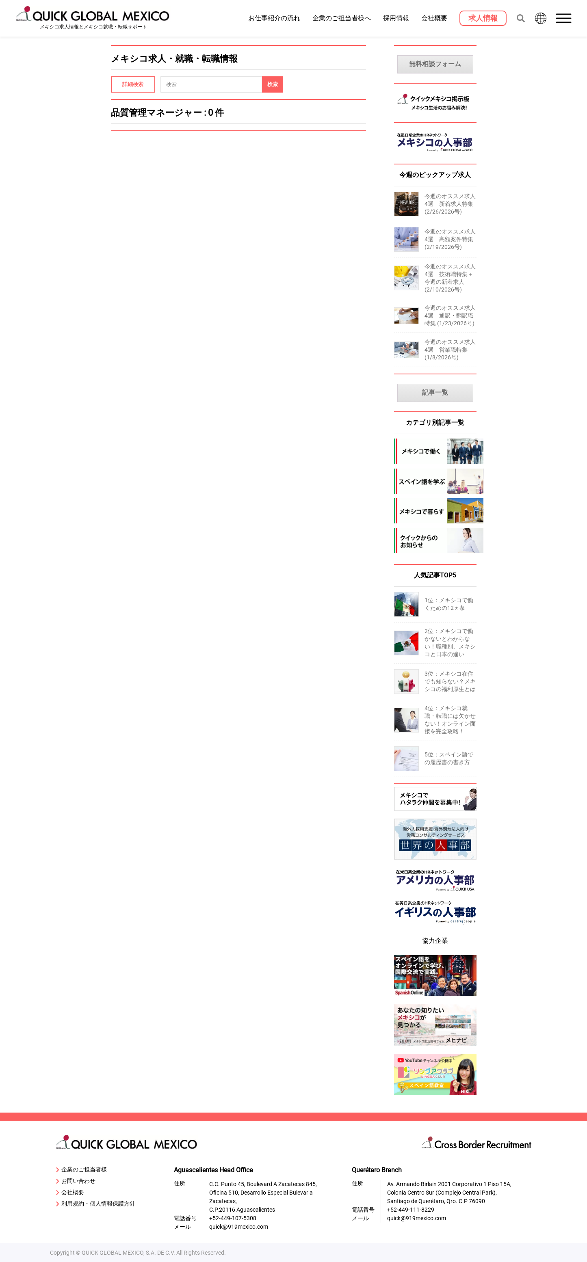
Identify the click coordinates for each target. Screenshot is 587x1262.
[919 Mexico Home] (93, 18)
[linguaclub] (435, 1096)
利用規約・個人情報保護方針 (95, 1204)
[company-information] (435, 540)
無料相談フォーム (435, 64)
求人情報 (483, 18)
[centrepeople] (435, 926)
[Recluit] (435, 811)
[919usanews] (435, 893)
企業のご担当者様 (81, 1169)
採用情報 (396, 18)
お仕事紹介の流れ (274, 18)
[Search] (272, 84)
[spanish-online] (435, 997)
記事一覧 (435, 392)
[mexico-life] (435, 510)
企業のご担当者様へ (341, 18)
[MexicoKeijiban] (435, 112)
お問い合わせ (75, 1181)
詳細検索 (132, 84)
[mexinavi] (435, 1046)
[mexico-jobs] (435, 451)
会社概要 (434, 18)
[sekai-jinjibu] (435, 860)
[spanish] (435, 481)
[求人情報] (483, 18)
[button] (564, 18)
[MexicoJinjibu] (435, 154)
